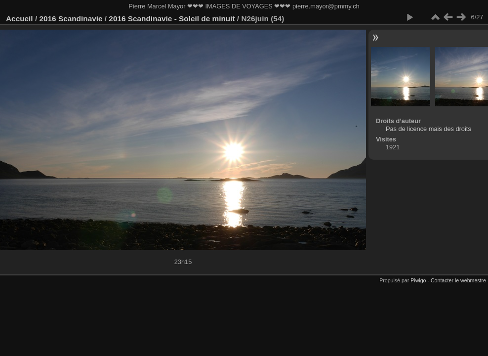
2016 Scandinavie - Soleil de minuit (172, 18)
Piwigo (418, 280)
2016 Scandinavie (70, 18)
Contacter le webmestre (458, 280)
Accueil (19, 18)
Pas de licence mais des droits (428, 129)
